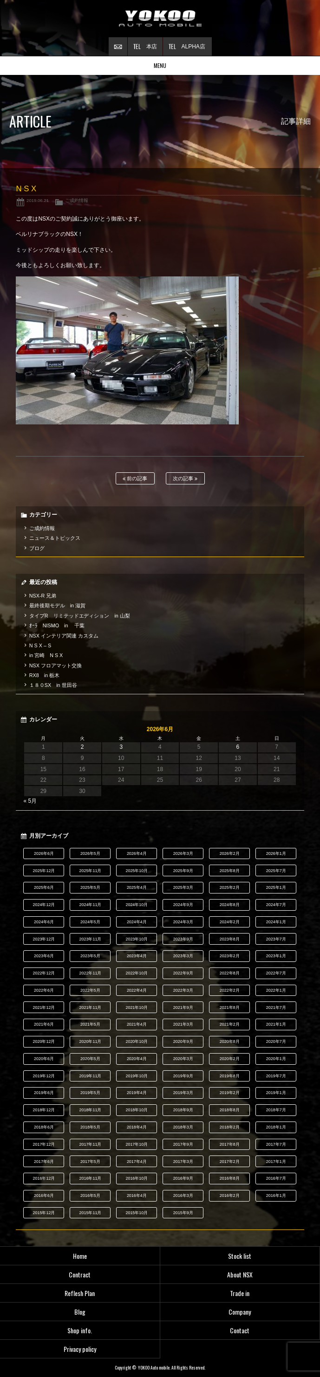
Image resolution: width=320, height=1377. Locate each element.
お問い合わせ (118, 46)
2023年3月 (183, 956)
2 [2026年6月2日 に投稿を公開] (82, 747)
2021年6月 (44, 1024)
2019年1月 (276, 1092)
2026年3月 (183, 853)
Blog (79, 1312)
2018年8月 (230, 1110)
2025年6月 (44, 887)
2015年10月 (136, 1212)
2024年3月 (183, 922)
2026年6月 (44, 853)
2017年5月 (90, 1161)
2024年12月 (44, 904)
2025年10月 (136, 870)
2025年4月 (137, 887)
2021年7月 (276, 1007)
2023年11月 (90, 939)
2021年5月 (90, 1024)
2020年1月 (276, 1058)
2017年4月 (137, 1161)
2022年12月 (44, 973)
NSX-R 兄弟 (43, 595)
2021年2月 (230, 1024)
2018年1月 (276, 1127)
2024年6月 (44, 922)
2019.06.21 (37, 200)
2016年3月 (183, 1195)
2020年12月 (44, 1041)
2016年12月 (44, 1178)
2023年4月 (137, 956)
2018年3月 (183, 1127)
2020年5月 (90, 1058)
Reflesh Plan (80, 1293)
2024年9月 (183, 904)
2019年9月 (183, 1076)
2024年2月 (230, 922)
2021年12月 (44, 1007)
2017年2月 (230, 1161)
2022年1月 (276, 990)
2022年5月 (90, 990)
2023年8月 (230, 939)
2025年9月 (183, 870)
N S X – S (40, 645)
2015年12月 (44, 1212)
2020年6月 (44, 1058)
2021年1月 (276, 1024)
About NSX (240, 1274)
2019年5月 (90, 1092)
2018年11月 (90, 1110)
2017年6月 (44, 1161)
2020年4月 (137, 1058)
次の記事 (185, 479)
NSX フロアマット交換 (55, 665)
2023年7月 (276, 939)
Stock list (239, 1256)
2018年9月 (183, 1110)
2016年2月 (230, 1195)
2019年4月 (137, 1092)
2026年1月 (276, 853)
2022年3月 (183, 990)
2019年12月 (44, 1076)
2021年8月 (230, 1007)
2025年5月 (90, 887)
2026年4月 (137, 853)
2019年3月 (183, 1092)
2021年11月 (90, 1007)
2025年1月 (276, 887)
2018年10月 (136, 1110)
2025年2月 (230, 887)
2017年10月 (136, 1144)
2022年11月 (90, 973)
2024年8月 (230, 904)
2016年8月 (230, 1178)
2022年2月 (230, 990)
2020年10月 (136, 1041)
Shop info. (79, 1330)
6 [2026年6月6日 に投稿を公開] (238, 747)
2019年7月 (276, 1076)
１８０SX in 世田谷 (53, 685)
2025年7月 (276, 870)
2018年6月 (44, 1127)
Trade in (239, 1293)
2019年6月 (44, 1092)
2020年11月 (90, 1041)
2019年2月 (230, 1092)
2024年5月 (90, 922)
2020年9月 (183, 1041)
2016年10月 (136, 1178)
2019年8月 (230, 1076)
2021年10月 (136, 1007)
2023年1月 (276, 956)
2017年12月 (44, 1144)
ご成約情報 (76, 200)
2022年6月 (44, 990)
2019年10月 (136, 1076)
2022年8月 (230, 973)
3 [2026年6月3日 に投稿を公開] (121, 747)
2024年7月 (276, 904)
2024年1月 (276, 922)
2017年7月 (276, 1144)
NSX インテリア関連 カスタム (63, 635)
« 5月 (30, 801)
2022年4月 (137, 990)
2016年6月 (44, 1195)
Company (240, 1312)
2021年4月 (137, 1024)
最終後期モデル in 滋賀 (57, 605)
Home (80, 1256)
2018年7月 (276, 1110)
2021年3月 (183, 1024)
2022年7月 (276, 973)
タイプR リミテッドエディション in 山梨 (79, 615)
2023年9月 (183, 939)
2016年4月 (137, 1195)
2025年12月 (44, 870)
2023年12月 (44, 939)
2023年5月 (90, 956)
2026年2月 (230, 853)
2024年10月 (136, 904)
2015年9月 (183, 1212)
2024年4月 (137, 922)
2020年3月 (183, 1058)
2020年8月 (230, 1041)
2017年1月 (276, 1161)
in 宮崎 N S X (46, 655)
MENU (160, 65)
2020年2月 (230, 1058)
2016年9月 (183, 1178)
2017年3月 (183, 1161)
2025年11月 (90, 870)
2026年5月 (90, 853)
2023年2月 (230, 956)
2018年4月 (137, 1127)
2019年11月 (90, 1076)
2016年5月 (90, 1195)
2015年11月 (90, 1212)
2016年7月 (276, 1178)
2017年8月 (230, 1144)
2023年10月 (136, 939)
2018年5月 (90, 1127)
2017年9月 (183, 1144)
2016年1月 (276, 1195)
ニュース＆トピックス (54, 538)
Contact (239, 1330)
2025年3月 (183, 887)
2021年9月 (183, 1007)
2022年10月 (136, 973)
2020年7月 (276, 1041)
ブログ (37, 548)
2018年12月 (44, 1110)
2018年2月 (230, 1127)
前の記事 (135, 479)
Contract (80, 1274)
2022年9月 (183, 973)
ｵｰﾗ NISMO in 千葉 (57, 625)
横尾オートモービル (160, 18)
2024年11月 (90, 904)
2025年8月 (230, 870)
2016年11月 (90, 1178)
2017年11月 (90, 1144)
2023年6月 (44, 956)
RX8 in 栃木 (44, 675)
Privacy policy (80, 1349)
